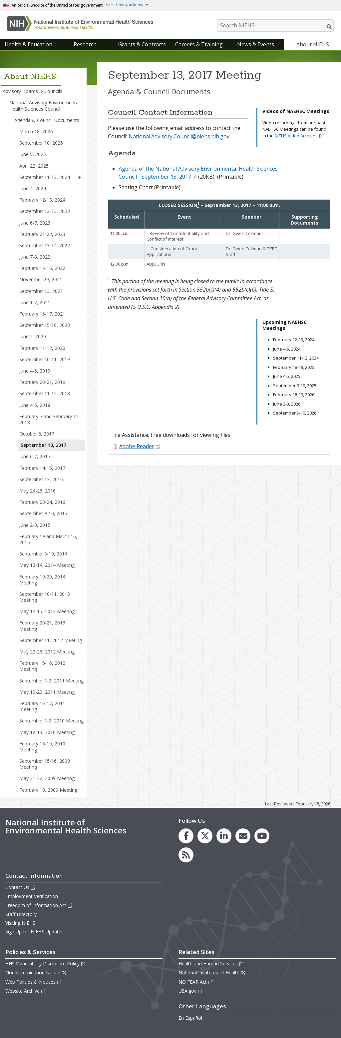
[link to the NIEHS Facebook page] (185, 835)
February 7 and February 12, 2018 (49, 419)
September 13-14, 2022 (44, 245)
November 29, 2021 (40, 279)
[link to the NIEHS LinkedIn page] (223, 835)
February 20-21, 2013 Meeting (42, 625)
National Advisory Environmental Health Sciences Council (44, 105)
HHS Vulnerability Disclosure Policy (45, 963)
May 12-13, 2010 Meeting (47, 732)
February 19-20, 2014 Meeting (42, 579)
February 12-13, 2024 (42, 200)
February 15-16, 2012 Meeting (42, 666)
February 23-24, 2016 (42, 502)
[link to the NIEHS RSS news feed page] (185, 854)
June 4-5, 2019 (34, 371)
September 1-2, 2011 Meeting (51, 680)
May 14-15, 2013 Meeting (47, 611)
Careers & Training (199, 44)
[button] (79, 177)
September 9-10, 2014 (43, 553)
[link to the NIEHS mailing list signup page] (242, 835)
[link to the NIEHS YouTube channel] (261, 835)
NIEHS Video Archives (299, 136)
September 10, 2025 (41, 143)
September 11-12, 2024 (44, 177)
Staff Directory (21, 914)
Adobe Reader (140, 446)
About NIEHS (312, 44)
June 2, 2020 (32, 336)
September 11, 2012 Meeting (50, 640)
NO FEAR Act (195, 982)
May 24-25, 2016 (37, 491)
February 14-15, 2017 (42, 468)
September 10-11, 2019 (44, 359)
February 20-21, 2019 (42, 382)
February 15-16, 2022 (42, 268)
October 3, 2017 (36, 434)
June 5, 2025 (32, 154)
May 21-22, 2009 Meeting (47, 778)
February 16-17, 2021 (42, 314)
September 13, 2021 (41, 291)
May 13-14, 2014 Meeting (47, 565)
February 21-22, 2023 (42, 234)
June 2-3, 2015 (34, 525)
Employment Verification (31, 896)
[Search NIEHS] (275, 25)
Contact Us (20, 887)
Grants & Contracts (142, 44)
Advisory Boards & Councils (32, 91)
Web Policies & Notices (33, 982)
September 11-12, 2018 (44, 393)
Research (85, 44)
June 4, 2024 (32, 188)
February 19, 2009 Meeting (48, 790)
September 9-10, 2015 (43, 513)
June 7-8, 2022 (34, 257)
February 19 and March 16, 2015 (48, 539)
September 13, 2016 (41, 479)
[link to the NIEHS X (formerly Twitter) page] (204, 835)
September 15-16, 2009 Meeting (44, 764)
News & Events (255, 44)
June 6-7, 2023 (34, 223)
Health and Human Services (211, 963)
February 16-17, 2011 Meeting (42, 706)
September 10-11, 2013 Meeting (44, 597)
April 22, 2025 (34, 166)
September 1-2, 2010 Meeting (51, 720)
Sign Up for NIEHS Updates (34, 931)
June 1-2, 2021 (34, 302)
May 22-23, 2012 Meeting (47, 651)
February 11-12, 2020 (42, 348)
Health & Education (28, 44)
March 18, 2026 (36, 131)
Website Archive (25, 991)
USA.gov (190, 991)
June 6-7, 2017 (34, 456)
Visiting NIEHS (20, 923)
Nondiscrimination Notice (36, 972)
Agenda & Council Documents (46, 120)
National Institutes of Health (212, 972)
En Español (190, 1018)
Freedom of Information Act (39, 905)
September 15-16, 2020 (44, 325)
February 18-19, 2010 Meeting (42, 746)
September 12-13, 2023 (44, 211)
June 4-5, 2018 (34, 405)
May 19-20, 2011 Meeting (47, 692)
